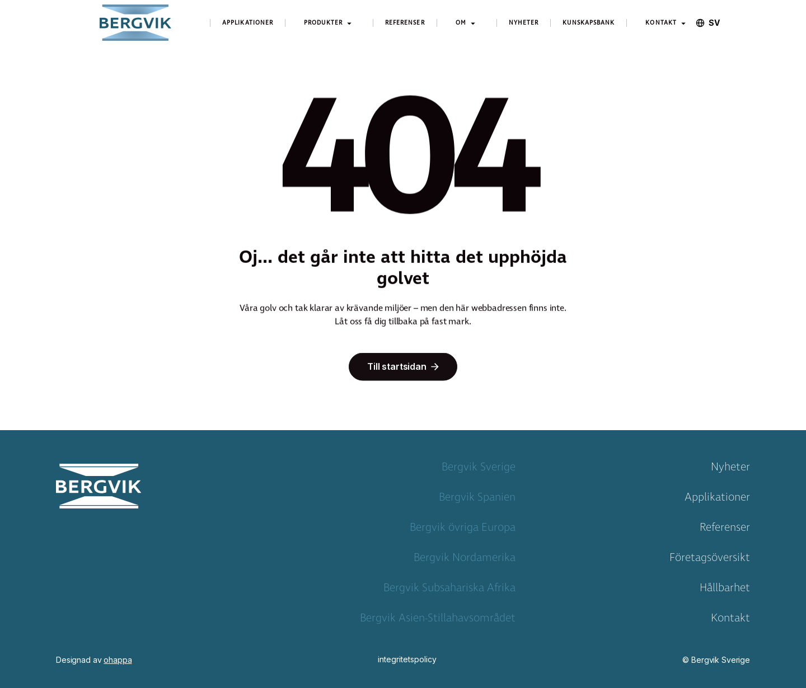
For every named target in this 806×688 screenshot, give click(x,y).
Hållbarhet (725, 590)
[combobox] (714, 23)
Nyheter (730, 469)
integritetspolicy (407, 659)
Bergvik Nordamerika (465, 560)
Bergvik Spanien (477, 499)
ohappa (118, 660)
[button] (329, 23)
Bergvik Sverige (479, 469)
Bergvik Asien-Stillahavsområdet (438, 620)
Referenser (725, 529)
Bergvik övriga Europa (463, 529)
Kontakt (730, 620)
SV (714, 23)
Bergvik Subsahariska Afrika (449, 590)
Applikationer (717, 499)
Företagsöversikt (709, 560)
